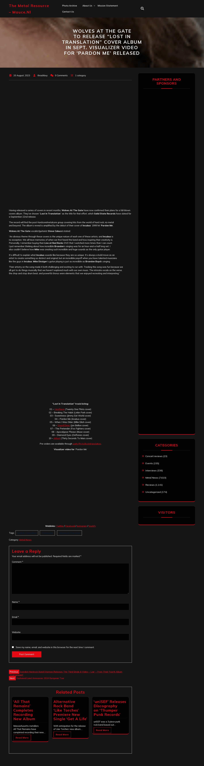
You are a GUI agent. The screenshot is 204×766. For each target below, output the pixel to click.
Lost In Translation (27, 533)
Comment (17, 561)
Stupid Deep (63, 425)
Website (16, 632)
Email (15, 617)
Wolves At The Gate (69, 533)
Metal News (25, 539)
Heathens (59, 409)
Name (16, 602)
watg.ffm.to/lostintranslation (87, 443)
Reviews (150, 484)
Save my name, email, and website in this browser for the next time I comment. (55, 647)
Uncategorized (153, 492)
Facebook (70, 526)
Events (149, 463)
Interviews (151, 470)
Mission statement (108, 5)
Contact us (68, 11)
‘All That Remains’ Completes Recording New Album (24, 710)
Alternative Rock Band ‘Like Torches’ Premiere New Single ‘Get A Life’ (70, 710)
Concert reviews (153, 456)
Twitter (60, 526)
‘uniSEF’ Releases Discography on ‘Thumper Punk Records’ (110, 708)
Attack (57, 438)
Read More (22, 737)
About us (87, 5)
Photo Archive (69, 5)
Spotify (92, 526)
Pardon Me (47, 533)
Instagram (82, 526)
